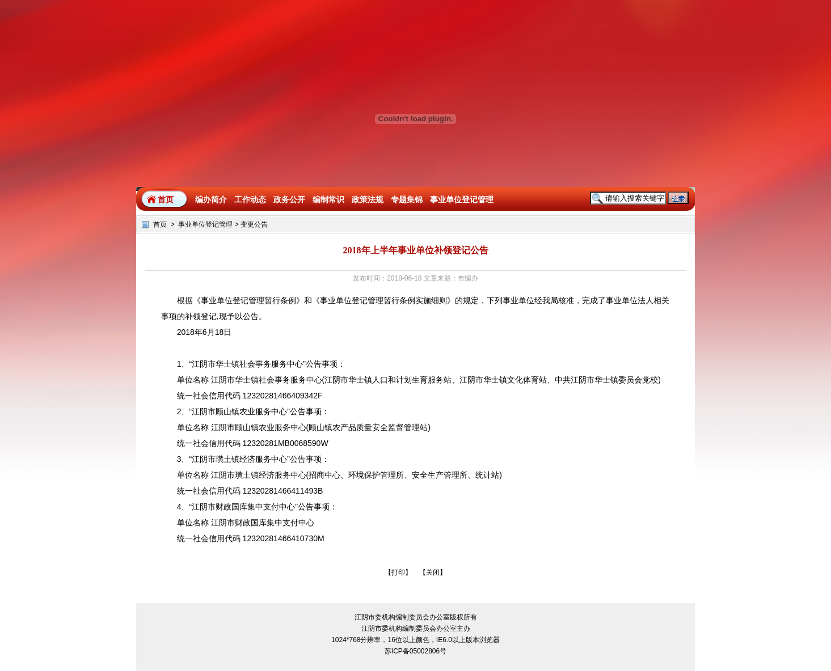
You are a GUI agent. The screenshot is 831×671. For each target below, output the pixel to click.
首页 (166, 199)
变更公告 (254, 224)
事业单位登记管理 (205, 224)
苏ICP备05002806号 (415, 651)
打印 (398, 572)
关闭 (433, 572)
